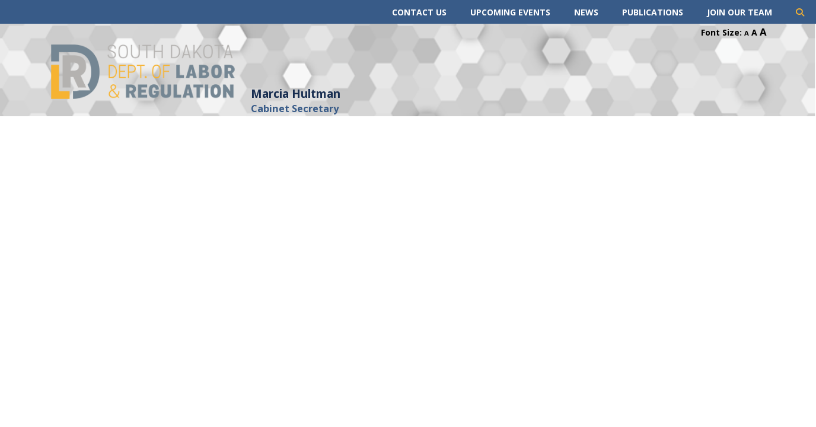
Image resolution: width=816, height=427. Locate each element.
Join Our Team (739, 12)
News (586, 12)
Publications (652, 12)
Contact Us (419, 12)
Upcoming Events (510, 12)
